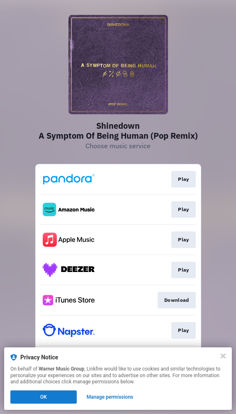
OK (43, 397)
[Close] (223, 356)
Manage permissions (110, 397)
